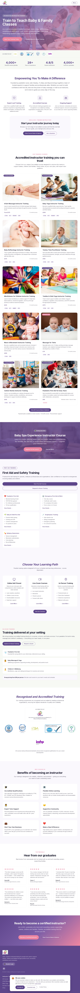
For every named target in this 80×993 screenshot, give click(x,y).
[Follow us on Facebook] (4, 968)
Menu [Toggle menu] (74, 2)
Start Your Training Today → (12, 39)
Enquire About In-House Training (35, 39)
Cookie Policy (43, 987)
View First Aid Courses (40, 484)
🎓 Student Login (9, 964)
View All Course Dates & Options (40, 410)
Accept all (20, 987)
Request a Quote (28, 643)
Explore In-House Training (11, 643)
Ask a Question (51, 133)
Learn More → (14, 603)
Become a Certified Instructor (28, 937)
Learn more (38, 983)
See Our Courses (40, 611)
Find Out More (50, 449)
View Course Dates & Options (33, 133)
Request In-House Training (40, 488)
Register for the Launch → (33, 449)
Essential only (31, 987)
